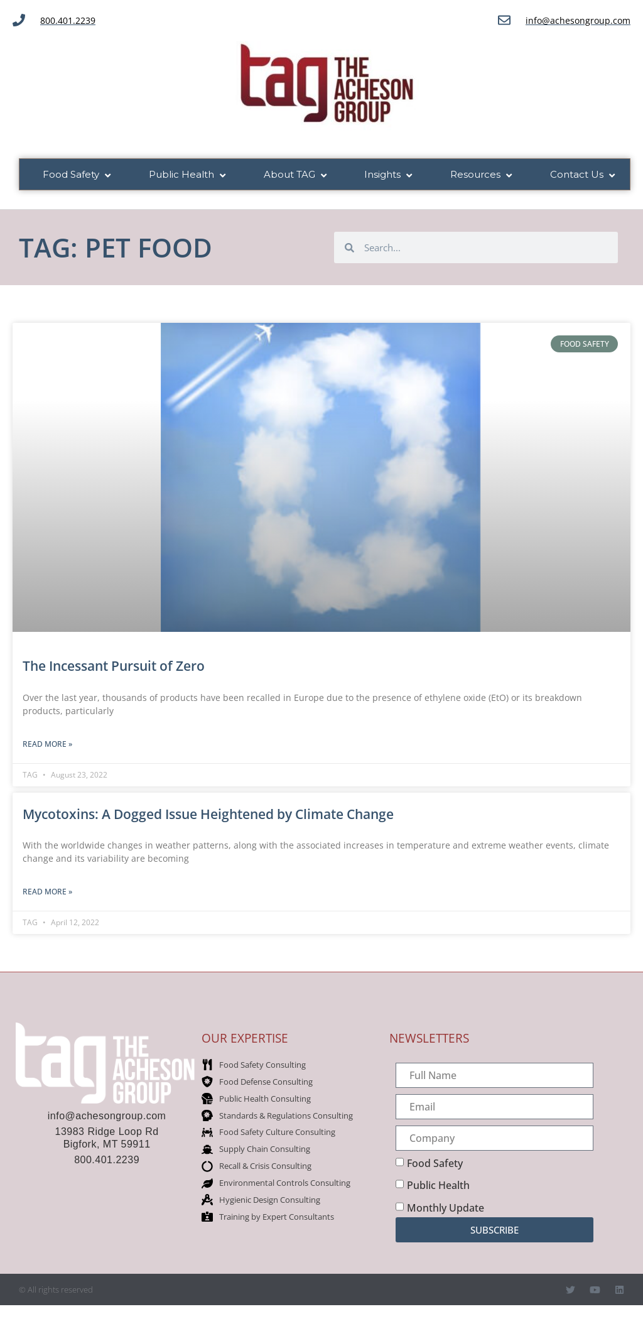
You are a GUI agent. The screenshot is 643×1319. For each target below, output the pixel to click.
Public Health (438, 1186)
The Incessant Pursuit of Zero (114, 667)
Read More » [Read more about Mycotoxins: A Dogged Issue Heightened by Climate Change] (47, 892)
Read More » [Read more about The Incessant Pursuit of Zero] (47, 744)
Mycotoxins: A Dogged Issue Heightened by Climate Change (208, 814)
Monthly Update (445, 1208)
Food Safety (435, 1164)
